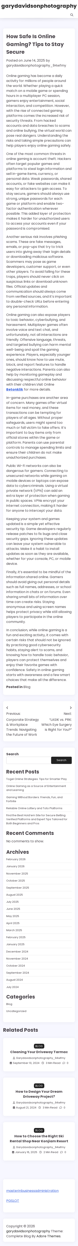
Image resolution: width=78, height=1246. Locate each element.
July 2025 (12, 902)
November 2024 (17, 958)
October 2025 (15, 880)
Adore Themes (48, 1236)
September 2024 (17, 972)
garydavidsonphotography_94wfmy (36, 65)
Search (12, 754)
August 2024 (14, 980)
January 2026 (15, 866)
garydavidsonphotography (39, 6)
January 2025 (15, 944)
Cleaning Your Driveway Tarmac (39, 1052)
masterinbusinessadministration (32, 1190)
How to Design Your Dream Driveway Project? (39, 1094)
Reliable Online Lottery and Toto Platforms (34, 808)
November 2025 (17, 873)
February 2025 (16, 937)
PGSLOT (12, 1200)
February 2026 (16, 859)
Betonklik (14, 389)
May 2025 (12, 916)
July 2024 (12, 987)
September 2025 (17, 887)
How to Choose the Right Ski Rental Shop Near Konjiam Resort (39, 1139)
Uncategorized (16, 1011)
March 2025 (14, 930)
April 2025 (13, 923)
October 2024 (15, 965)
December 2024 (17, 951)
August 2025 (14, 894)
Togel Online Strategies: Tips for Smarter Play (36, 779)
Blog (26, 687)
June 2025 (13, 909)
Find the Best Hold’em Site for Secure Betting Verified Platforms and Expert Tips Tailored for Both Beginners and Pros (36, 819)
